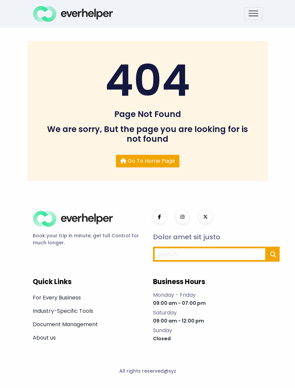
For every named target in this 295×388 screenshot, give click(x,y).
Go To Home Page (147, 161)
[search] (273, 254)
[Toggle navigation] (253, 13)
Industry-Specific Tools (63, 311)
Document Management (65, 324)
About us (44, 338)
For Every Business (57, 297)
